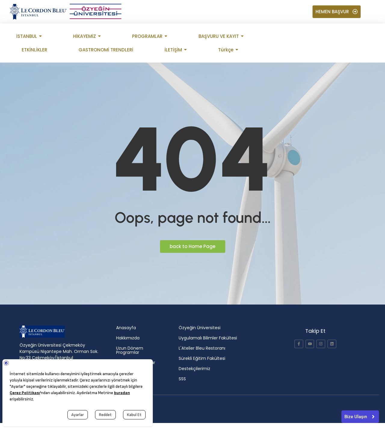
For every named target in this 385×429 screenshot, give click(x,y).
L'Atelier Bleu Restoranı (202, 348)
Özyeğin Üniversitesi (199, 328)
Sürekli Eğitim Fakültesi (202, 358)
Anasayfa (126, 328)
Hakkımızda (128, 338)
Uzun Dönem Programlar (129, 350)
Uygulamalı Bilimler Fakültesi (208, 338)
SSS (182, 379)
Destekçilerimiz (194, 369)
